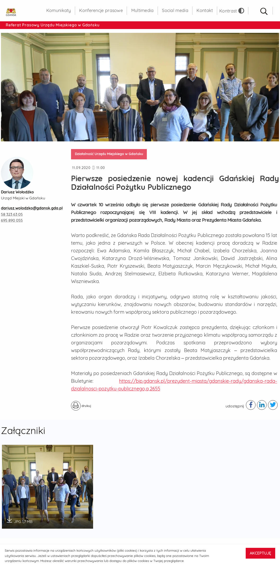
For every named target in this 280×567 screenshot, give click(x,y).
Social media (175, 10)
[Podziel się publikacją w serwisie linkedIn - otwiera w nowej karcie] (262, 405)
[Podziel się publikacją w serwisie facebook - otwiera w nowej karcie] (251, 405)
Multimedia (142, 10)
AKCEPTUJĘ (260, 553)
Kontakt (205, 10)
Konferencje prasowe (101, 10)
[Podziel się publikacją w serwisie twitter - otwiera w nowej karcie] (273, 405)
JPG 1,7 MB (19, 520)
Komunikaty (58, 10)
